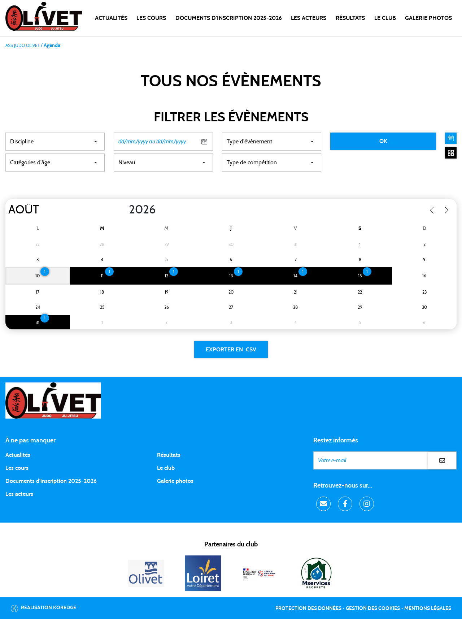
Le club (166, 468)
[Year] (123, 210)
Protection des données (308, 608)
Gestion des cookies (373, 608)
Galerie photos (428, 18)
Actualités (111, 18)
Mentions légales (427, 608)
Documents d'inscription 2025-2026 (51, 481)
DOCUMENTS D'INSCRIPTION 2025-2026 (228, 18)
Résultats (350, 18)
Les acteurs (308, 18)
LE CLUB (385, 18)
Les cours (151, 18)
